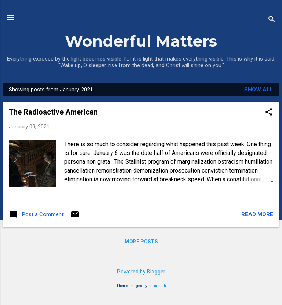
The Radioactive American (53, 112)
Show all (258, 89)
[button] (268, 113)
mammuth (157, 285)
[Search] (271, 20)
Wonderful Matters (141, 41)
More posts (141, 241)
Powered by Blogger (141, 271)
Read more (257, 214)
